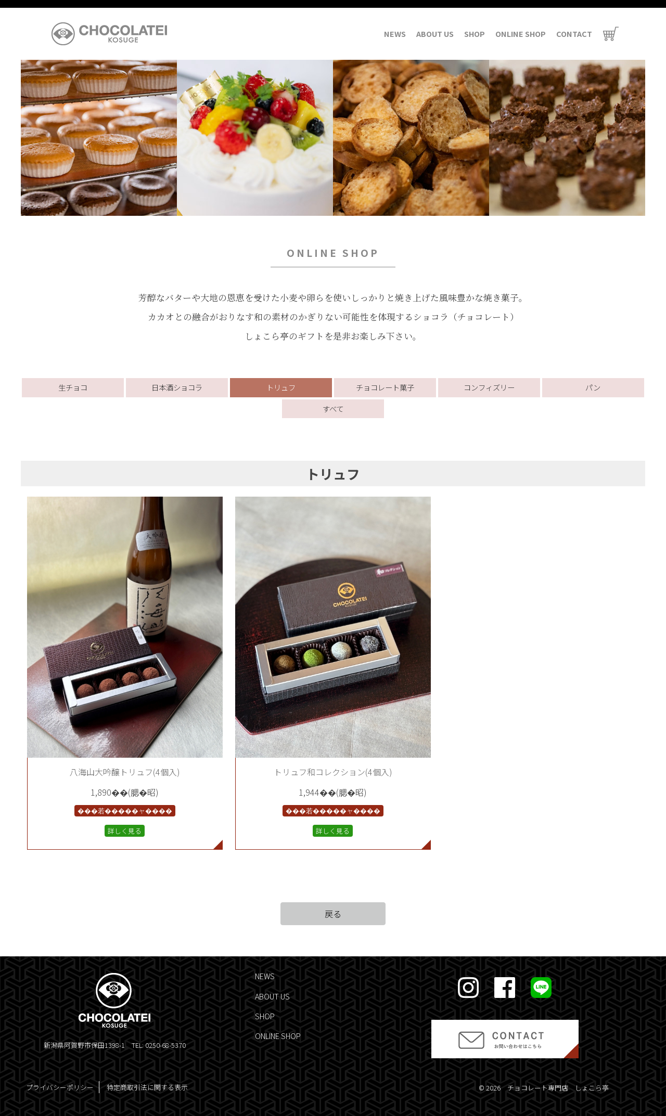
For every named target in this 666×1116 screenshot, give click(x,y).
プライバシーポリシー (60, 1087)
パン (592, 387)
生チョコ (72, 387)
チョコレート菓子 (385, 387)
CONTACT (574, 33)
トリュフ (281, 387)
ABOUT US (435, 33)
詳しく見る (125, 831)
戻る (333, 913)
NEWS (395, 33)
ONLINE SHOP (520, 33)
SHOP (474, 33)
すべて (333, 408)
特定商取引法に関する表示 (147, 1087)
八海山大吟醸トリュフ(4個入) (125, 771)
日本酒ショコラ (176, 387)
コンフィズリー (489, 387)
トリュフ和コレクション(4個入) (333, 771)
